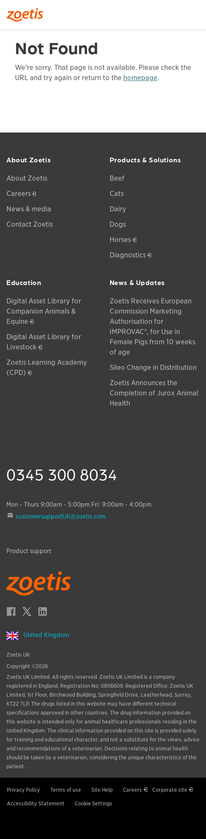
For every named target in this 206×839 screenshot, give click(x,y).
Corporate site (169, 790)
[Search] (194, 12)
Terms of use (65, 790)
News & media (28, 209)
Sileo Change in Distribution (153, 367)
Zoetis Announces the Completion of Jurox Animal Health (154, 393)
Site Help (102, 790)
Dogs (118, 224)
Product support (28, 551)
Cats (117, 194)
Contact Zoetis (29, 224)
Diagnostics (128, 255)
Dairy (118, 209)
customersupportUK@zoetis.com (60, 516)
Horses (120, 240)
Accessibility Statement (35, 803)
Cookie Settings (93, 803)
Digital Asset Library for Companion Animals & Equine (43, 311)
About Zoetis (26, 178)
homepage (140, 78)
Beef (117, 178)
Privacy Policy (23, 790)
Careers (18, 194)
